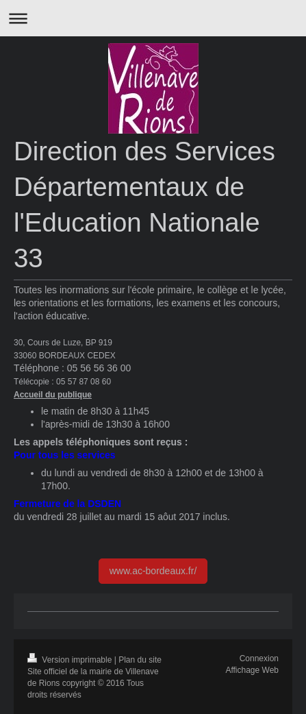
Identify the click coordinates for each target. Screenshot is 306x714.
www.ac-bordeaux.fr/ (153, 570)
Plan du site (140, 660)
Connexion (259, 658)
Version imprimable (70, 660)
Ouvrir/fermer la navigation (153, 18)
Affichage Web (252, 670)
